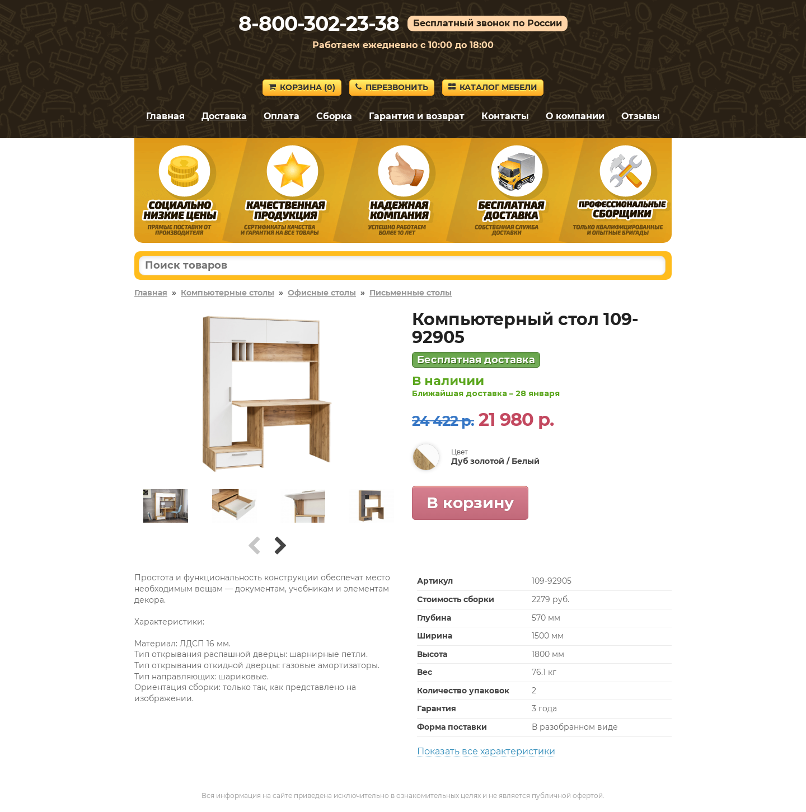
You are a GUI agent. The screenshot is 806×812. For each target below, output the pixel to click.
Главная (165, 116)
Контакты (505, 116)
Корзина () (302, 87)
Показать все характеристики (486, 751)
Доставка (224, 116)
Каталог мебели (492, 87)
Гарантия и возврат (417, 116)
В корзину (470, 502)
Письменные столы (410, 293)
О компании (575, 116)
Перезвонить (391, 87)
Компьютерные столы (227, 293)
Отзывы (640, 116)
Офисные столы (322, 293)
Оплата (281, 116)
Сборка (334, 116)
